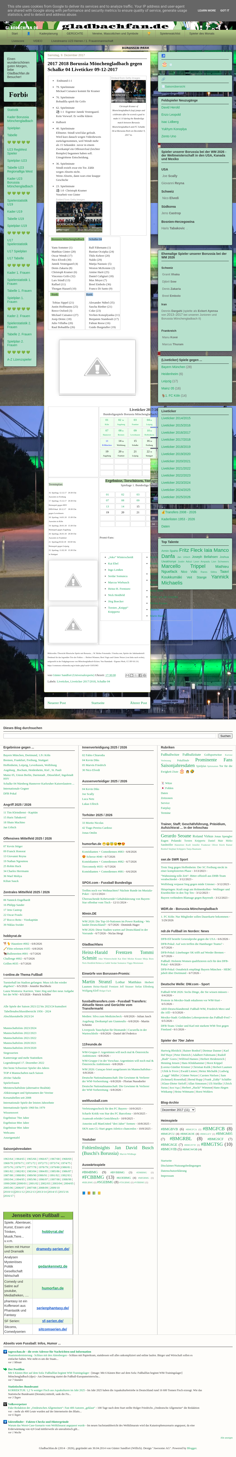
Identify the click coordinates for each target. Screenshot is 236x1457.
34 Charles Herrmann (16, 871)
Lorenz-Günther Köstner (175, 1067)
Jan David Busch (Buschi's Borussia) (118, 1150)
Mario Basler (157, 615)
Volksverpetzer (17, 1404)
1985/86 (55, 1171)
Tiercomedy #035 (92, 866)
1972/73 (42, 1163)
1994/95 (20, 1179)
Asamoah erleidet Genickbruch (100, 1118)
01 (107, 494)
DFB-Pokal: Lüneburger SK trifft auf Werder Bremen (192, 952)
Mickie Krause (158, 603)
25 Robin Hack (12, 866)
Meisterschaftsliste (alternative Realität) (26, 1087)
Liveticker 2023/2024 (175, 482)
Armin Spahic (169, 550)
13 (107, 506)
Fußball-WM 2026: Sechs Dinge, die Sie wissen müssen (194, 992)
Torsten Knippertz (194, 840)
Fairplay (166, 808)
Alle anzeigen (226, 1437)
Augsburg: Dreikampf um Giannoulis (104, 1021)
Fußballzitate (192, 754)
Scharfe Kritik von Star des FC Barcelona (106, 1113)
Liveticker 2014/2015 (175, 418)
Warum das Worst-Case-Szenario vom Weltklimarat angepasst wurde (46, 1425)
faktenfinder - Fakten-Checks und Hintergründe (38, 1421)
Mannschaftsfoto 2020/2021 (19, 1043)
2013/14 (42, 1191)
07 (106, 430)
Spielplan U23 (17, 160)
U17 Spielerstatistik (17, 242)
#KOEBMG (124, 1177)
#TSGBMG (125, 1182)
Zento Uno (168, 136)
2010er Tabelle (12, 1078)
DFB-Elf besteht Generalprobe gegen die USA (188, 939)
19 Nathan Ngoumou (15, 861)
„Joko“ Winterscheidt (120, 557)
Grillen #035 (10, 963)
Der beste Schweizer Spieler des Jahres (26, 1068)
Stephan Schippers (177, 849)
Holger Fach (105, 991)
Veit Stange (197, 577)
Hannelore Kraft (182, 845)
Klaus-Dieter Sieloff (174, 1083)
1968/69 (67, 1158)
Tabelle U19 (15, 219)
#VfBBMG (139, 1182)
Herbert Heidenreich (212, 1059)
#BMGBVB (169, 1129)
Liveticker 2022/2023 (175, 475)
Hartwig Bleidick (171, 1050)
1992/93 (66, 1175)
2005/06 (8, 1187)
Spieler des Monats (201, 33)
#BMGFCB (214, 1128)
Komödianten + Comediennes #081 (103, 871)
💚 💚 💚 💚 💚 (18, 142)
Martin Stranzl (97, 981)
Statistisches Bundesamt (23, 1386)
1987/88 (8, 1175)
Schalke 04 (103, 681)
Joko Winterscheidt (107, 959)
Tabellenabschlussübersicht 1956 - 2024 (28, 1011)
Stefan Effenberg (144, 986)
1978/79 (43, 1167)
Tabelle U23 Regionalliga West (20, 169)
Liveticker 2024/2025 (175, 490)
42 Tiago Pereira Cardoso (97, 827)
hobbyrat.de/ (53, 1232)
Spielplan (13, 128)
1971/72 (31, 1163)
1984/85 (43, 1171)
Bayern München (173, 367)
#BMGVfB (169, 1149)
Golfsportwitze (213, 754)
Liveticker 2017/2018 (83, 681)
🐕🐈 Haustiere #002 (16, 943)
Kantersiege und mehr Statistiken (22, 1057)
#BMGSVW (190, 1145)
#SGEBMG (105, 1182)
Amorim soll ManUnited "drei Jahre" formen (108, 1123)
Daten (165, 526)
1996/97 (43, 1179)
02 (121, 419)
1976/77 (20, 1167)
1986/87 (66, 1171)
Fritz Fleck (191, 550)
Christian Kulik (201, 1067)
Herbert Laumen (222, 1067)
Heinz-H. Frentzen (119, 588)
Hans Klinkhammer (192, 1063)
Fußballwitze (170, 754)
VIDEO (37, 41)
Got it (224, 10)
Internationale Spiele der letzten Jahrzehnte (28, 1102)
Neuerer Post (57, 703)
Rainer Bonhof (192, 1050)
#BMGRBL (181, 1138)
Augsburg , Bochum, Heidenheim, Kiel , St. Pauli (32, 770)
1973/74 (54, 1163)
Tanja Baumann (193, 849)
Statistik (12, 110)
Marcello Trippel (183, 566)
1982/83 (20, 1171)
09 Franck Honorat (14, 851)
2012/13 (31, 1191)
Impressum (167, 1175)
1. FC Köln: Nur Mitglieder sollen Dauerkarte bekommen (195, 916)
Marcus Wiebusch (118, 582)
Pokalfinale (183, 760)
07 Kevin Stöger (13, 846)
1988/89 (20, 1175)
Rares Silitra (209, 572)
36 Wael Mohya (12, 876)
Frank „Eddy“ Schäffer (217, 1079)
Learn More (207, 10)
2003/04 (57, 1183)
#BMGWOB (190, 1149)
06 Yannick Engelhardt (16, 900)
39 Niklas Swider (13, 924)
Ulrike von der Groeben (164, 596)
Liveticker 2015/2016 (175, 425)
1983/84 (31, 1171)
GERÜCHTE (75, 33)
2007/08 (31, 1187)
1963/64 (8, 1158)
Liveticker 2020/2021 (175, 461)
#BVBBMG (117, 1172)
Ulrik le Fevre (170, 1071)
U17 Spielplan (17, 251)
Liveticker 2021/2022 (175, 468)
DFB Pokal (9, 793)
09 (135, 430)
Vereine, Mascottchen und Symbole (115, 33)
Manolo (154, 609)
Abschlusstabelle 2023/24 (18, 1016)
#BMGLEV (205, 1134)
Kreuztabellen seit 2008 (17, 1097)
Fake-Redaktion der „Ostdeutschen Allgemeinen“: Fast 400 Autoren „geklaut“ (52, 1407)
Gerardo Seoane (176, 835)
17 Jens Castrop (12, 909)
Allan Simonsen (197, 1083)
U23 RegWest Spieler (17, 151)
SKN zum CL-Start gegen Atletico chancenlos (109, 1128)
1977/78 (31, 1167)
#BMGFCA (191, 1129)
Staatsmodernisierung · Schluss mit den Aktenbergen (37, 1355)
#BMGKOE (187, 1133)
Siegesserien (10, 1052)
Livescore (18, 41)
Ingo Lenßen (115, 569)
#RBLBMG (87, 1182)
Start (15, 33)
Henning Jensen (170, 1063)
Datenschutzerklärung (174, 1170)
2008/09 (43, 1187)
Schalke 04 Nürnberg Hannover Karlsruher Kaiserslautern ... (38, 783)
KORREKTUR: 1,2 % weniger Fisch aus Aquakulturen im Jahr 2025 (47, 1390)
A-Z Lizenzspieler (19, 359)
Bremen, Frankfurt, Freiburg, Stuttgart (25, 760)
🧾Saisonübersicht (173, 86)
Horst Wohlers (204, 1091)
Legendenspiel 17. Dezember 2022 (23, 1062)
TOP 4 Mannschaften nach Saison (23, 1073)
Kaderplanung (48, 33)
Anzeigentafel (11, 1137)
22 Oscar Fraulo (12, 914)
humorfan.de (53, 1288)
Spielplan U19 (17, 226)
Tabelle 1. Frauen (19, 290)
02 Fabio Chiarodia (93, 755)
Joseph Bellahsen (205, 557)
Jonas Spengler (223, 836)
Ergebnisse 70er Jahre (16, 1117)
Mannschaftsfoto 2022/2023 (19, 1033)
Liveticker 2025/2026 (175, 497)
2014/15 (53, 1191)
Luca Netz (88, 799)
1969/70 (8, 1163)
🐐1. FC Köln (170, 395)
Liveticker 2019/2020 (175, 454)
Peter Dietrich (182, 1054)
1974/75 (66, 1163)
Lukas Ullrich (90, 804)
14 (122, 506)
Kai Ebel (113, 563)
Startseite (98, 703)
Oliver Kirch (218, 845)
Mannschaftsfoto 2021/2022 (19, 1038)
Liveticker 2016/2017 (175, 432)
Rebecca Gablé (103, 963)
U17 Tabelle (15, 258)
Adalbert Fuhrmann (203, 1054)
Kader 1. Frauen (18, 272)
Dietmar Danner (212, 1050)
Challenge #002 (12, 958)
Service (165, 803)
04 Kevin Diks (90, 760)
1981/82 (8, 1171)
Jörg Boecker (116, 601)
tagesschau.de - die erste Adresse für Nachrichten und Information (49, 1351)
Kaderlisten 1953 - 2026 (178, 519)
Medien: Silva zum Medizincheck (102, 1016)
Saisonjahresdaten (178, 765)
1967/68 (55, 1158)
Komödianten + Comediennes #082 (103, 861)
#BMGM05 (224, 1133)
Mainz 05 (167, 388)
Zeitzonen (167, 798)
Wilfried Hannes (188, 1059)
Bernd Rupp (195, 1079)
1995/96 (32, 1179)
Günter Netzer (189, 1075)
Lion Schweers (220, 561)
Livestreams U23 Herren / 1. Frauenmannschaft (82, 41)
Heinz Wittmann (184, 1091)
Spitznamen (212, 766)
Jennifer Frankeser (201, 845)
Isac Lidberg (170, 122)
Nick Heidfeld (116, 595)
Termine (166, 813)
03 (135, 419)
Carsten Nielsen (209, 1075)
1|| (13, 1191)
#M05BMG (143, 1178)
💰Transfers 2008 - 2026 (178, 512)
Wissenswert (10, 1112)
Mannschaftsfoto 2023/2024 (19, 1028)
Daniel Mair (215, 840)
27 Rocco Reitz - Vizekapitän (20, 919)
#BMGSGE (169, 1144)
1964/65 (20, 1158)
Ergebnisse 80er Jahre (16, 1122)
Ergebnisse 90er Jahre (16, 1127)
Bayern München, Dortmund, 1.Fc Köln (26, 755)
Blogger (191, 1448)
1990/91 (42, 1175)
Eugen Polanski (171, 840)
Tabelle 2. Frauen (19, 334)
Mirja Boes (156, 590)
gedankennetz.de (52, 1266)
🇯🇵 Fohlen (167, 788)
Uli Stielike (215, 1083)
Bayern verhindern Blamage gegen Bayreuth (187, 897)
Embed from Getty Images (70, 199)
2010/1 (8, 1191)
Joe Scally (88, 794)
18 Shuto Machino (14, 822)
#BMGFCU (168, 1133)
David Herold (170, 107)
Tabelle (12, 135)
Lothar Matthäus (128, 982)
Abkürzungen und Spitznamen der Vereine (28, 1092)
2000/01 (22, 1183)
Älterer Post (138, 703)
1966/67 (43, 1158)
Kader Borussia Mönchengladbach (20, 119)
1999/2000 (9, 1183)
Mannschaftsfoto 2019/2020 (19, 1048)
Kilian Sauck (11, 881)
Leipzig (166, 381)
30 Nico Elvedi (91, 770)
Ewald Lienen (189, 1071)
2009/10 (55, 1187)
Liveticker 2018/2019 (175, 447)
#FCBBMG (93, 1177)
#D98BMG (141, 1172)
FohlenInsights (96, 1147)
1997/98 (55, 1179)
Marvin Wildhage (128, 1154)
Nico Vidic (189, 571)
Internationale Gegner (16, 788)
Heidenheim (169, 374)
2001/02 (34, 1183)
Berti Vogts (175, 1087)
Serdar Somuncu (118, 576)
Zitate (175, 771)
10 (149, 430)
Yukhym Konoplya (174, 129)
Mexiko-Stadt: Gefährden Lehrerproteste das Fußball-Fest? (195, 1017)
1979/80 (55, 1167)
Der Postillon (16, 1369)
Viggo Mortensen (135, 963)
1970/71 (19, 1163)
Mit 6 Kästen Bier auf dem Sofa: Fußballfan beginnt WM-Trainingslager (49, 1372)
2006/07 (20, 1187)
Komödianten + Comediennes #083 (103, 851)
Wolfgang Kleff (90, 990)
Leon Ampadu (202, 561)
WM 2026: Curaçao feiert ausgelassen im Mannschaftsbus (116, 1069)
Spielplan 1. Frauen (15, 300)
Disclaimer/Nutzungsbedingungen (181, 1165)
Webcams (9, 1132)
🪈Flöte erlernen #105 (16, 948)
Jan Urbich (183, 557)
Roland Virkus (203, 836)
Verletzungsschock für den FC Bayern (104, 1108)
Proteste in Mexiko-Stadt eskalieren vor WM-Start (190, 1000)
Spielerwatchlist (170, 33)
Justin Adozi (185, 561)
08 (121, 430)
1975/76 (8, 1167)
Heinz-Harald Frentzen (107, 952)
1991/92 (54, 1175)
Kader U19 (14, 211)
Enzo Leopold (171, 114)
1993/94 (8, 1179)
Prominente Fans (213, 759)
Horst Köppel (214, 1063)
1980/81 (66, 1167)
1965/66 (31, 1158)
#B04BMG (90, 1172)
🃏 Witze (166, 783)
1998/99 (66, 1179)
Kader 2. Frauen (18, 316)
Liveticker (63, 681)
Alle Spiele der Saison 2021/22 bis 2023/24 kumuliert (34, 1006)
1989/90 (31, 1175)
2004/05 (68, 1183)
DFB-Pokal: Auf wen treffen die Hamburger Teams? (191, 944)
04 (149, 419)
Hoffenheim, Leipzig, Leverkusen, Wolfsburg (30, 765)
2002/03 (46, 1183)
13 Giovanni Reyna (14, 856)
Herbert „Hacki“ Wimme (196, 1087)
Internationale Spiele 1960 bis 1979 (24, 1107)
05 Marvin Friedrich (94, 765)
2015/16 (64, 1191)
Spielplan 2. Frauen (15, 343)
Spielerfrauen (11, 1082)
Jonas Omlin (89, 832)
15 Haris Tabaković (14, 817)
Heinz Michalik (208, 1071)
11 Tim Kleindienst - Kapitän (20, 812)
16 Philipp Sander (13, 905)
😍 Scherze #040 (92, 856)
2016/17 (9, 1195)
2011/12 (20, 1191)
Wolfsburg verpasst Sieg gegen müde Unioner (188, 884)
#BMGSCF (216, 1139)
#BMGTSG (212, 1144)
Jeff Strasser (126, 986)
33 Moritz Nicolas (92, 822)
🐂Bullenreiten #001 (15, 953)
